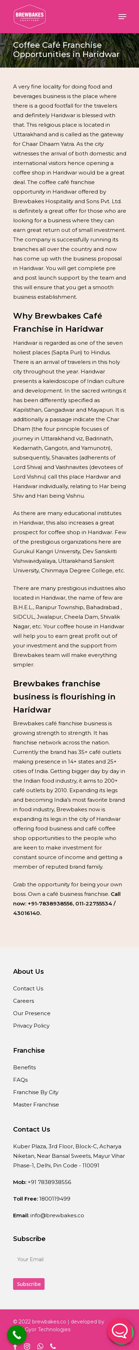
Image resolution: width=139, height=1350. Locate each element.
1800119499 (54, 1198)
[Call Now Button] (17, 1335)
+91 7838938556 (49, 1182)
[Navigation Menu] (122, 16)
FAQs (20, 1079)
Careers (23, 1000)
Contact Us (28, 988)
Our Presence (32, 1013)
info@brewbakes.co (57, 1215)
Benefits (24, 1067)
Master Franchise (36, 1104)
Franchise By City (35, 1092)
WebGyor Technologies (41, 1329)
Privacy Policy (31, 1025)
